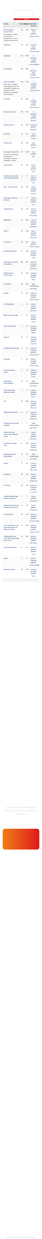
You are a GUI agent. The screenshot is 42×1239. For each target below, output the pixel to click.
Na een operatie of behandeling (10, 455)
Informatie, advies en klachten (11, 199)
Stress (6, 463)
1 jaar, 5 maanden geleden (33, 189)
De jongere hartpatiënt (11, 152)
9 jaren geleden (33, 497)
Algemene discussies (11, 412)
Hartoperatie (8, 165)
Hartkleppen (8, 69)
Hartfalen (7, 99)
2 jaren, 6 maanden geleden (33, 253)
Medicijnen (7, 220)
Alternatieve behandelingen (8, 382)
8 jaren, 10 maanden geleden (33, 487)
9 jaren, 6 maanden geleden (33, 549)
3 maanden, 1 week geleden (33, 72)
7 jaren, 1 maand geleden (33, 434)
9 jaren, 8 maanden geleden (33, 571)
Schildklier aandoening (11, 348)
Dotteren (7, 134)
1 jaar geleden (33, 135)
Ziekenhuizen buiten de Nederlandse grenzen (11, 506)
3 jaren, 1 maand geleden (33, 306)
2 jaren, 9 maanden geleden (33, 295)
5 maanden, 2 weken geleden (33, 85)
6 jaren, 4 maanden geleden (33, 403)
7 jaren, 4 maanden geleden (33, 445)
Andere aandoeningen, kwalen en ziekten (11, 497)
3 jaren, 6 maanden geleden (33, 350)
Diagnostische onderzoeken (8, 274)
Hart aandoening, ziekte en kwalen (9, 391)
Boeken (6, 293)
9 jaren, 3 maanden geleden (33, 527)
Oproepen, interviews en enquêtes (11, 263)
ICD (5, 401)
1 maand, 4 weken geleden (33, 47)
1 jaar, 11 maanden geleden (33, 222)
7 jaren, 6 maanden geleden (33, 465)
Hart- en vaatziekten (11, 187)
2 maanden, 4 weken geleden (33, 59)
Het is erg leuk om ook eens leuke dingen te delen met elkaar (11, 527)
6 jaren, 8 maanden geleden (33, 414)
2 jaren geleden (33, 243)
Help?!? (6, 231)
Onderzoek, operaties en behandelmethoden (11, 177)
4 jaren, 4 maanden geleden (33, 392)
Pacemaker (7, 284)
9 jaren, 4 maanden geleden (33, 538)
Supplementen (8, 209)
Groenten (7, 359)
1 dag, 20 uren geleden (33, 32)
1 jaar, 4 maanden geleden (33, 178)
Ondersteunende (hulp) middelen (11, 424)
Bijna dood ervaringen (11, 315)
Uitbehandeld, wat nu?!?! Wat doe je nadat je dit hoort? (11, 538)
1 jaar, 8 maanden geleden (33, 200)
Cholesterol (8, 143)
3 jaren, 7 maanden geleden (33, 361)
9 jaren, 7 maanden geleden (33, 560)
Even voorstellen (9, 82)
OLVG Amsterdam (10, 326)
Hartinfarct (7, 242)
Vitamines (7, 485)
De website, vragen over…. (10, 444)
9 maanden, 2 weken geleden (33, 102)
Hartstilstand (8, 514)
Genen (6, 558)
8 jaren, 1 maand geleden (33, 476)
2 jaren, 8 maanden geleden (33, 275)
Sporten (6, 337)
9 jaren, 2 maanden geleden (33, 516)
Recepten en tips (9, 569)
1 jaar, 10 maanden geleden (33, 211)
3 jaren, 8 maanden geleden (33, 372)
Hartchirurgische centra (9, 371)
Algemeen (7, 45)
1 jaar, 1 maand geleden (33, 167)
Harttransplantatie (10, 547)
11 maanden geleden (33, 126)
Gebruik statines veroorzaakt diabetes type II (11, 434)
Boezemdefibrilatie (10, 251)
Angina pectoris (9, 125)
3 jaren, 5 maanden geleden (33, 328)
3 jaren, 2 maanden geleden (33, 317)
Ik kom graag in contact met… (9, 31)
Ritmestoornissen (10, 112)
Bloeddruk (7, 474)
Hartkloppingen (9, 304)
